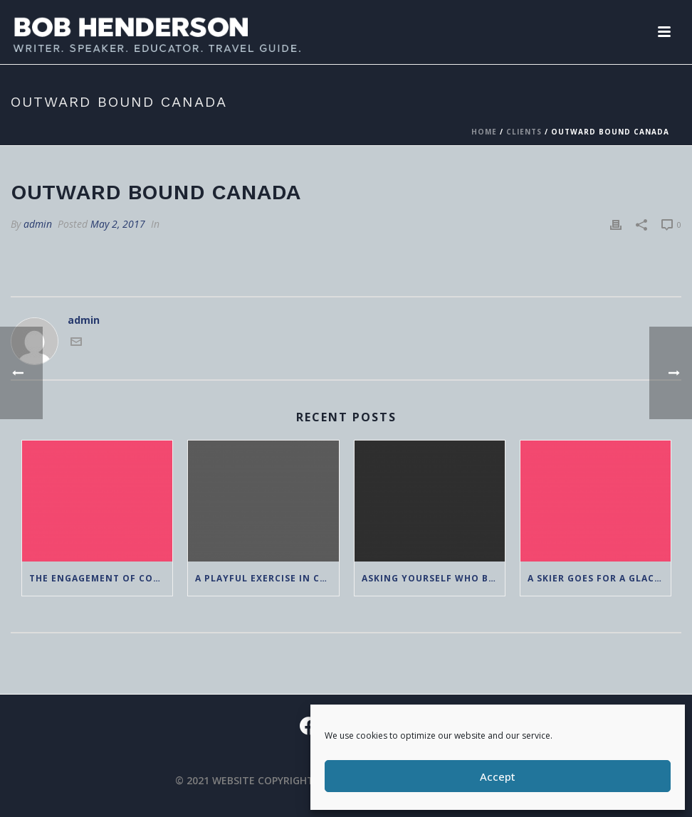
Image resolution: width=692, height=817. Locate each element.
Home (484, 132)
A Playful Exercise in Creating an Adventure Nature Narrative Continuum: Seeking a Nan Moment (266, 578)
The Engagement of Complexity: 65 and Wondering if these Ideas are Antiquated (100, 578)
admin (37, 224)
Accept (497, 776)
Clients (524, 132)
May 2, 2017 (117, 224)
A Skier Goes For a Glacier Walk (599, 578)
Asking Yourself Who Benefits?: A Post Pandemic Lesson (433, 578)
